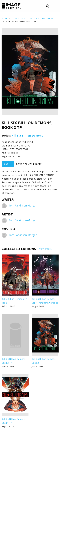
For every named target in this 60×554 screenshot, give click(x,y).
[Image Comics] (11, 6)
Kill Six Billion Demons (42, 18)
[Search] (47, 6)
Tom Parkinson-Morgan (23, 205)
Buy (7, 163)
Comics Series (19, 18)
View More (45, 248)
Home (4, 18)
